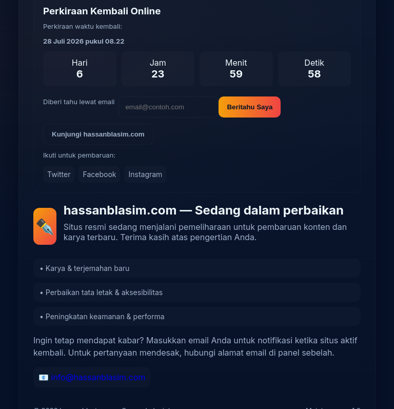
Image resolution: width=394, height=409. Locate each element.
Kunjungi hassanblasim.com (98, 134)
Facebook (99, 174)
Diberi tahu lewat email (78, 102)
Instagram (145, 174)
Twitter (58, 174)
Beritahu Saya (249, 107)
